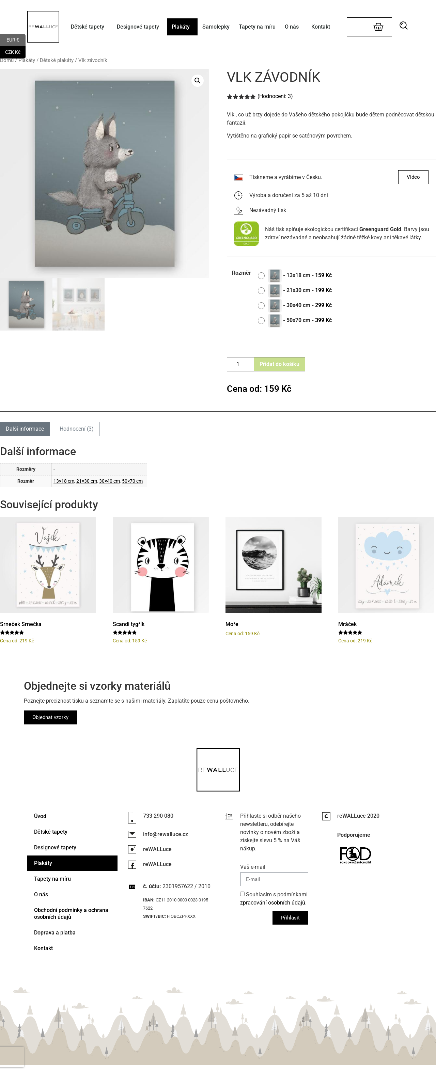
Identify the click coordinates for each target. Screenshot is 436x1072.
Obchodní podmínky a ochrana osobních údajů (71, 913)
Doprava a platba (55, 932)
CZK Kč (15, 52)
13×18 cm (63, 481)
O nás (293, 26)
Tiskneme (261, 177)
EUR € (16, 40)
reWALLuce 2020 (358, 816)
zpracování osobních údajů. (273, 902)
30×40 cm (109, 481)
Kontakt (320, 26)
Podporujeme (353, 835)
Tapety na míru (257, 26)
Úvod (40, 816)
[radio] (297, 275)
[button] (405, 25)
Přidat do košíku (279, 364)
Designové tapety (139, 26)
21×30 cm (86, 481)
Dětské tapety (89, 26)
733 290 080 (158, 816)
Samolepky (216, 26)
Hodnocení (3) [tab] (77, 429)
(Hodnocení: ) (275, 96)
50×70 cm (132, 481)
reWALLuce (157, 849)
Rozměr (241, 273)
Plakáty (182, 26)
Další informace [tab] (25, 429)
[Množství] (240, 364)
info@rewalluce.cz (165, 834)
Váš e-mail (252, 867)
